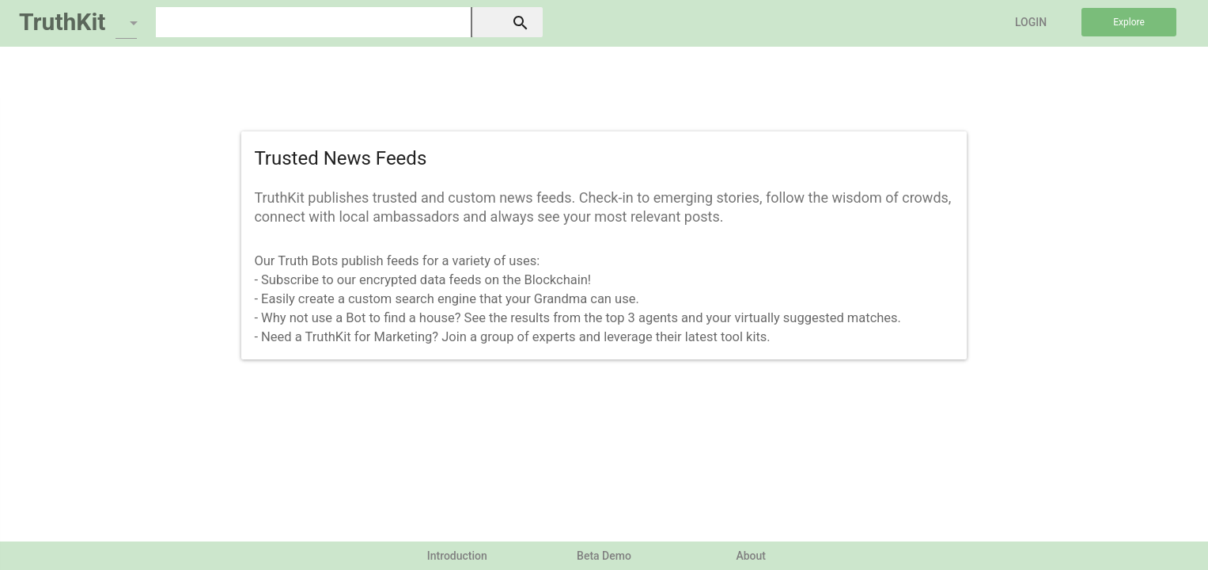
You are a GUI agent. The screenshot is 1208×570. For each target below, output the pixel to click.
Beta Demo (604, 555)
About (751, 555)
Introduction (457, 555)
